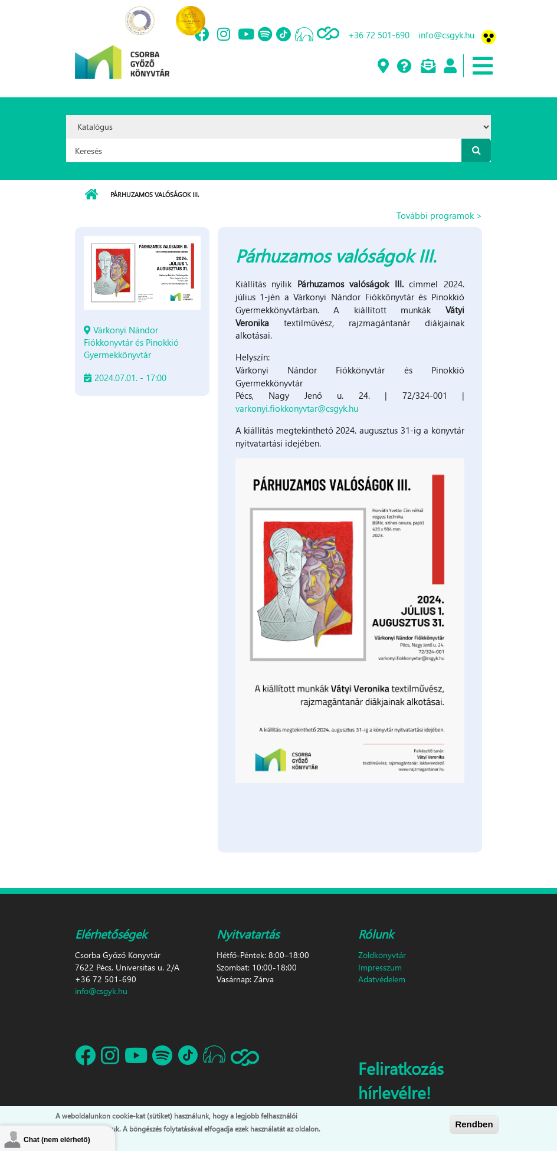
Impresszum (380, 967)
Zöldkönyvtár (382, 954)
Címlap (91, 194)
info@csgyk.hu (446, 35)
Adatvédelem (381, 979)
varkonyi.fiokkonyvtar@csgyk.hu (296, 408)
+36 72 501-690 (378, 35)
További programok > (439, 215)
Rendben (474, 1124)
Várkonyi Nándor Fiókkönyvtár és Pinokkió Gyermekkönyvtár (131, 342)
